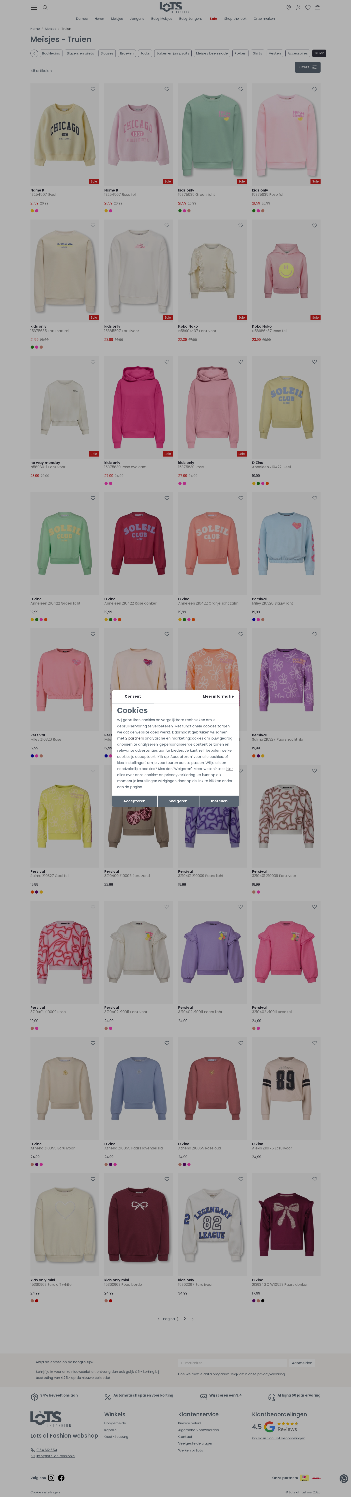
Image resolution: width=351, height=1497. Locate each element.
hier (229, 768)
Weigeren (178, 801)
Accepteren (134, 801)
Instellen (219, 801)
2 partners (134, 738)
